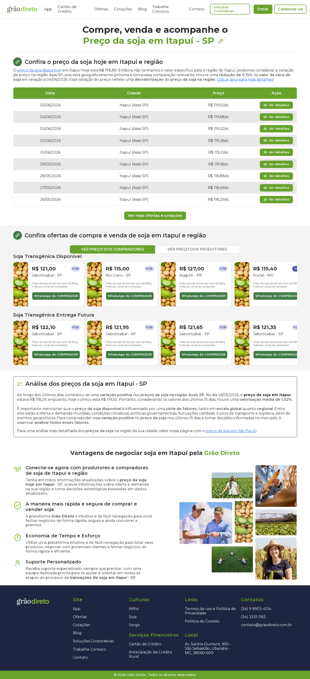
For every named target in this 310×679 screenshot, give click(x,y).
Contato (196, 9)
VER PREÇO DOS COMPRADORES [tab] (112, 249)
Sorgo (134, 625)
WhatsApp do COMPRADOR (56, 296)
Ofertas (101, 9)
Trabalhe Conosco (160, 9)
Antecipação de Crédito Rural (150, 654)
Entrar (263, 9)
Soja (132, 617)
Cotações (123, 9)
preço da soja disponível (39, 70)
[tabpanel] (155, 309)
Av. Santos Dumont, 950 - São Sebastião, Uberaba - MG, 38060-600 (208, 648)
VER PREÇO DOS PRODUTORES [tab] (197, 249)
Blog (142, 9)
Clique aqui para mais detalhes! (245, 79)
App (48, 9)
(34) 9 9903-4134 (256, 609)
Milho (134, 609)
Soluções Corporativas (224, 9)
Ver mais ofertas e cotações (155, 215)
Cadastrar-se (290, 9)
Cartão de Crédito (67, 9)
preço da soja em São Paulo (231, 431)
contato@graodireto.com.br (266, 625)
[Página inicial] (22, 9)
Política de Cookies (202, 621)
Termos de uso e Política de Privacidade (210, 611)
